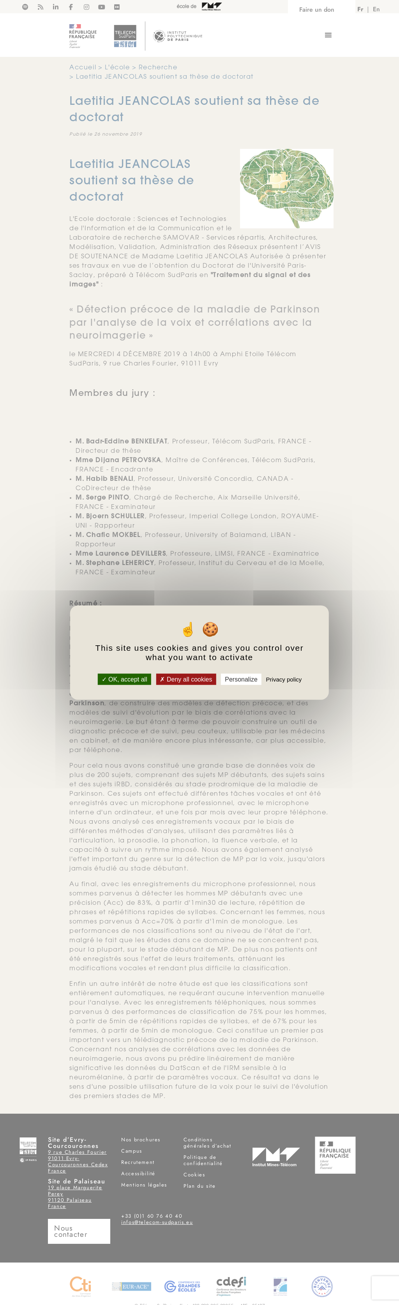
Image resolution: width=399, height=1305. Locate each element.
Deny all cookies (186, 679)
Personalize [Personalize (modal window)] (241, 679)
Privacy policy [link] (284, 679)
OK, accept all (124, 679)
